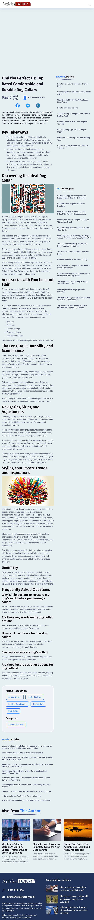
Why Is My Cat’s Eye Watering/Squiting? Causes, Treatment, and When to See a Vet (74, 237)
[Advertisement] (47, 27)
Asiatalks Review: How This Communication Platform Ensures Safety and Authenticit (26, 779)
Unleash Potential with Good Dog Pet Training (72, 123)
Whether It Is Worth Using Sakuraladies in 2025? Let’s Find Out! (27, 792)
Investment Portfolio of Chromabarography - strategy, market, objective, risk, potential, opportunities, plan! (27, 747)
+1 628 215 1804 (13, 890)
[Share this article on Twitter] (28, 105)
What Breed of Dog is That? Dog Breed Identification (72, 101)
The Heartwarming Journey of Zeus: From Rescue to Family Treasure (73, 299)
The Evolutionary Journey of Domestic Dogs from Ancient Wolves (72, 245)
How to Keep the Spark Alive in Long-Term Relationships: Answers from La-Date (24, 772)
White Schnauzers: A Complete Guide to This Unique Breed (73, 221)
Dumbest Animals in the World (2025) (72, 260)
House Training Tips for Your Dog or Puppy (71, 131)
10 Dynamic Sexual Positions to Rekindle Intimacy (21, 796)
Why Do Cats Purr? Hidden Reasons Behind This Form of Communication (71, 213)
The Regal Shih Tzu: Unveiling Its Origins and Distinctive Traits (73, 283)
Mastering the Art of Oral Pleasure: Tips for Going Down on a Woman (26, 786)
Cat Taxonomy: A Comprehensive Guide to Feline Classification (74, 267)
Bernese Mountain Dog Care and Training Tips (73, 139)
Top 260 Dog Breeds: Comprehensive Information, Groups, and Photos (72, 307)
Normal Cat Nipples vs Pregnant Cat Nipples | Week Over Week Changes (71, 197)
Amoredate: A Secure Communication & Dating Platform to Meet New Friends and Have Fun (27, 765)
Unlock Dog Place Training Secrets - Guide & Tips (74, 93)
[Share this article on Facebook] (18, 105)
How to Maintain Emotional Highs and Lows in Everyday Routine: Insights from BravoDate (27, 759)
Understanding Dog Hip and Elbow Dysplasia (71, 205)
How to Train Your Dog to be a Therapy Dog (72, 85)
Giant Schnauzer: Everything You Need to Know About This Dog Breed (73, 275)
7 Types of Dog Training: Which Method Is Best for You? (73, 115)
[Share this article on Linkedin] (38, 105)
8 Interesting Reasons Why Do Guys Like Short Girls (22, 753)
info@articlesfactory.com (18, 896)
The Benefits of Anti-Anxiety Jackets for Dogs (73, 253)
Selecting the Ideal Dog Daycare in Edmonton (71, 291)
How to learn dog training (67, 108)
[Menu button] (89, 4)
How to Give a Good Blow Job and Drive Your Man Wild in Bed (26, 801)
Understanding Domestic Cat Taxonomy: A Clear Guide (74, 229)
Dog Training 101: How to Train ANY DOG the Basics (73, 147)
